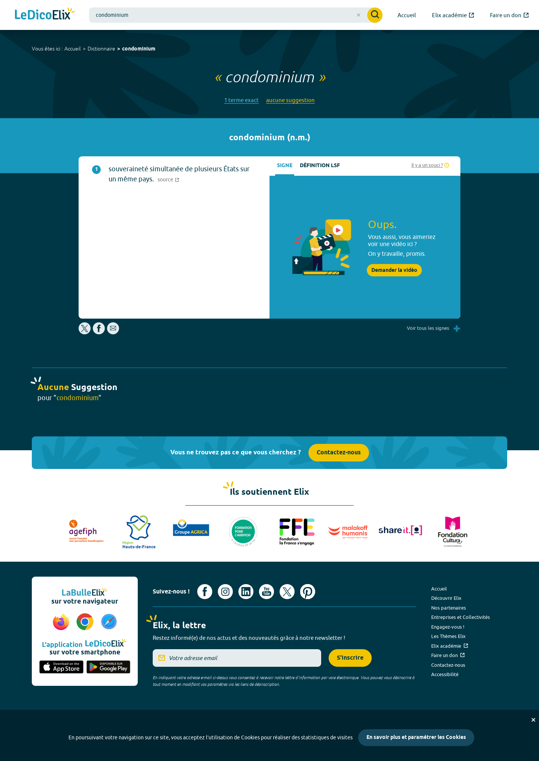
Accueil (72, 49)
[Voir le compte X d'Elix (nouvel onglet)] (287, 591)
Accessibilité (445, 674)
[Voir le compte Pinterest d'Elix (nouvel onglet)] (307, 591)
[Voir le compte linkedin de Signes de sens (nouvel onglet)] (245, 591)
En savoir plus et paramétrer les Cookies (416, 737)
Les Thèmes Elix (448, 636)
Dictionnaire (101, 49)
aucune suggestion (290, 100)
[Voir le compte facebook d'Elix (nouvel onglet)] (204, 591)
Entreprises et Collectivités (460, 617)
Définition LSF (320, 165)
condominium (138, 49)
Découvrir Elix (446, 598)
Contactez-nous (339, 453)
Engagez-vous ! (448, 627)
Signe (284, 165)
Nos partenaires (448, 608)
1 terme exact (241, 100)
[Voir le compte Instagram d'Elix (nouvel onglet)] (225, 591)
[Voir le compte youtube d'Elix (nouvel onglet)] (266, 591)
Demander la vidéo (394, 270)
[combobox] (236, 15)
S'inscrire (350, 658)
